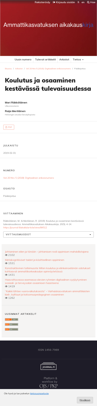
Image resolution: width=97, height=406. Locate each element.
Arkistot (64, 59)
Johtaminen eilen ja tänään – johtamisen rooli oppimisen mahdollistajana (46, 251)
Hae (91, 2)
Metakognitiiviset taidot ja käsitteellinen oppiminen (34, 259)
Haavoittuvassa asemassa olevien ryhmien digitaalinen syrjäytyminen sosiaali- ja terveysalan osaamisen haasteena (46, 281)
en (83, 2)
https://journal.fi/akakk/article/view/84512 (25, 227)
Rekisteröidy (42, 2)
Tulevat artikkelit (45, 59)
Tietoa (77, 59)
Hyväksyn (85, 400)
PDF (10, 127)
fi (78, 2)
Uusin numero (23, 59)
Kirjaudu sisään (64, 2)
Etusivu (8, 68)
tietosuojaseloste (39, 393)
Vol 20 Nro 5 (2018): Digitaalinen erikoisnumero (48, 68)
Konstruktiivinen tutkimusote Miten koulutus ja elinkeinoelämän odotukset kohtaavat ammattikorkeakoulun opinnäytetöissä (47, 269)
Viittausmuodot (18, 234)
